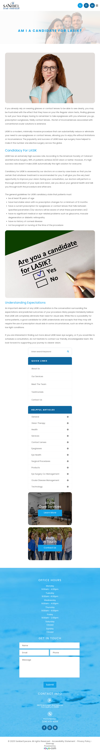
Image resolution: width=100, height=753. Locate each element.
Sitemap (50, 743)
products (35, 467)
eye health (36, 455)
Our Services (37, 376)
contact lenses (38, 442)
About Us (35, 368)
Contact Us (36, 399)
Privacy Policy (83, 741)
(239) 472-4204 (50, 721)
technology (37, 486)
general (35, 416)
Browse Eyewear (92, 5)
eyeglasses (36, 448)
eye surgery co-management (45, 474)
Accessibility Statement (63, 741)
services (35, 436)
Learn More (50, 512)
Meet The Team (38, 384)
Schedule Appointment (86, 5)
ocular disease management (45, 480)
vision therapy (38, 423)
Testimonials (37, 392)
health (34, 429)
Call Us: (80, 5)
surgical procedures (40, 461)
